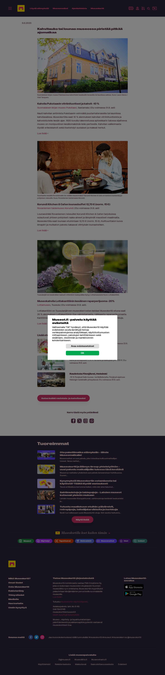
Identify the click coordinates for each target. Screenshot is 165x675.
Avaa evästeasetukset (82, 346)
